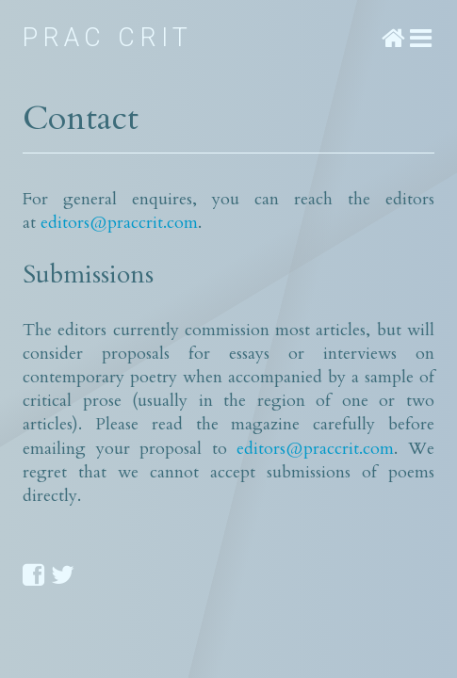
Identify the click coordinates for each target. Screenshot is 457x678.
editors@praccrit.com (119, 222)
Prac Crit (108, 38)
